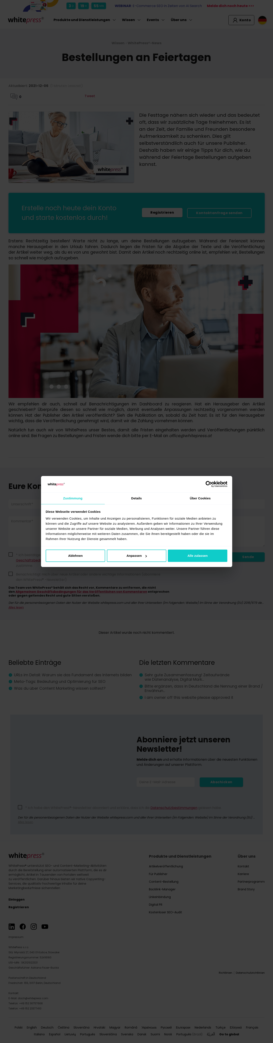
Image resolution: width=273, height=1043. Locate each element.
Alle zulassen (197, 556)
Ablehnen (75, 556)
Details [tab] (136, 498)
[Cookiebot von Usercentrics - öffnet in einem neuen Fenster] (208, 484)
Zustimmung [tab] (72, 498)
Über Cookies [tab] (200, 498)
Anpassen (136, 556)
